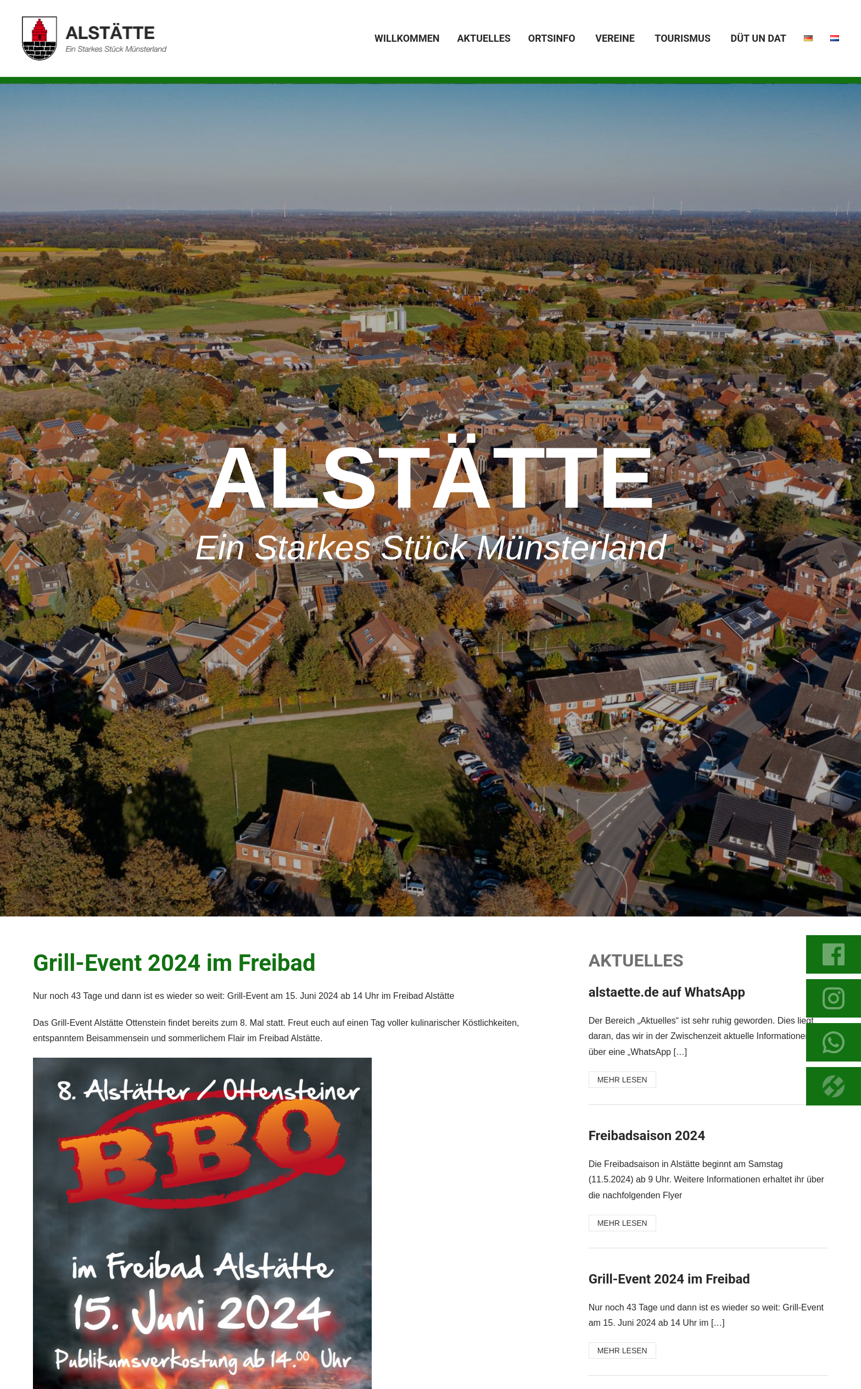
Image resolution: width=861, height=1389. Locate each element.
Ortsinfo (551, 38)
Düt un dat (758, 38)
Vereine (615, 38)
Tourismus (683, 38)
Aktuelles (483, 38)
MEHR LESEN (622, 1079)
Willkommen (406, 38)
